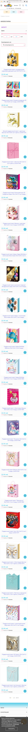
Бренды (16, 5)
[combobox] (13, 45)
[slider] (2, 33)
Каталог (8, 16)
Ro (4, 1)
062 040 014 (11, 8)
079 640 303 (18, 8)
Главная (3, 16)
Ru (1, 1)
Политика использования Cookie (10, 725)
